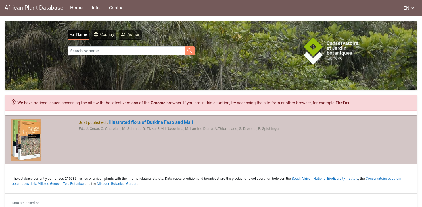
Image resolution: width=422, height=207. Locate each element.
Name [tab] (78, 34)
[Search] (126, 50)
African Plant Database (34, 7)
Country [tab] (104, 34)
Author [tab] (130, 34)
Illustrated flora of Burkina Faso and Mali (150, 122)
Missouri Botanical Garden (117, 184)
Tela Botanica (73, 184)
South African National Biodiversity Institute (325, 179)
